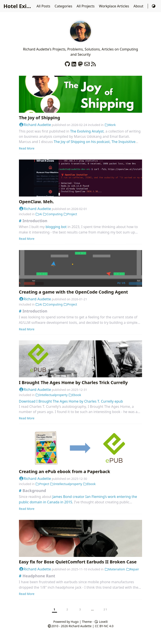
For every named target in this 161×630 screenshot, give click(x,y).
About (138, 6)
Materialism (114, 569)
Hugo (75, 622)
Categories (64, 6)
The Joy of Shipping (39, 118)
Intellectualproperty (51, 395)
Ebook (74, 395)
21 (105, 609)
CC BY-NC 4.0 (104, 626)
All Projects (86, 6)
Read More (26, 148)
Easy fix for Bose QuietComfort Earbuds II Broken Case (78, 562)
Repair (132, 569)
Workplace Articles (114, 6)
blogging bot (56, 226)
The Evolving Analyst (87, 131)
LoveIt (101, 622)
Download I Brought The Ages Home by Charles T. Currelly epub (71, 401)
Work (110, 125)
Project (70, 214)
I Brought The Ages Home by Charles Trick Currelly (73, 382)
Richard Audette (35, 124)
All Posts (44, 6)
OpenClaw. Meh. (36, 202)
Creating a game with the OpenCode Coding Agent (73, 292)
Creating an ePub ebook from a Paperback (64, 471)
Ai (38, 214)
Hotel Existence (23, 6)
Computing (52, 214)
